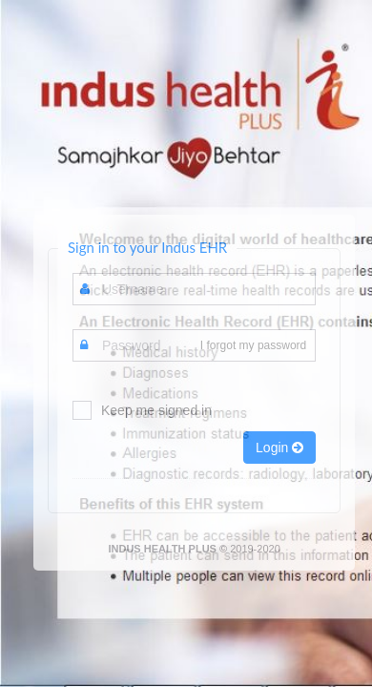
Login (279, 447)
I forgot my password (253, 345)
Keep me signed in (156, 410)
